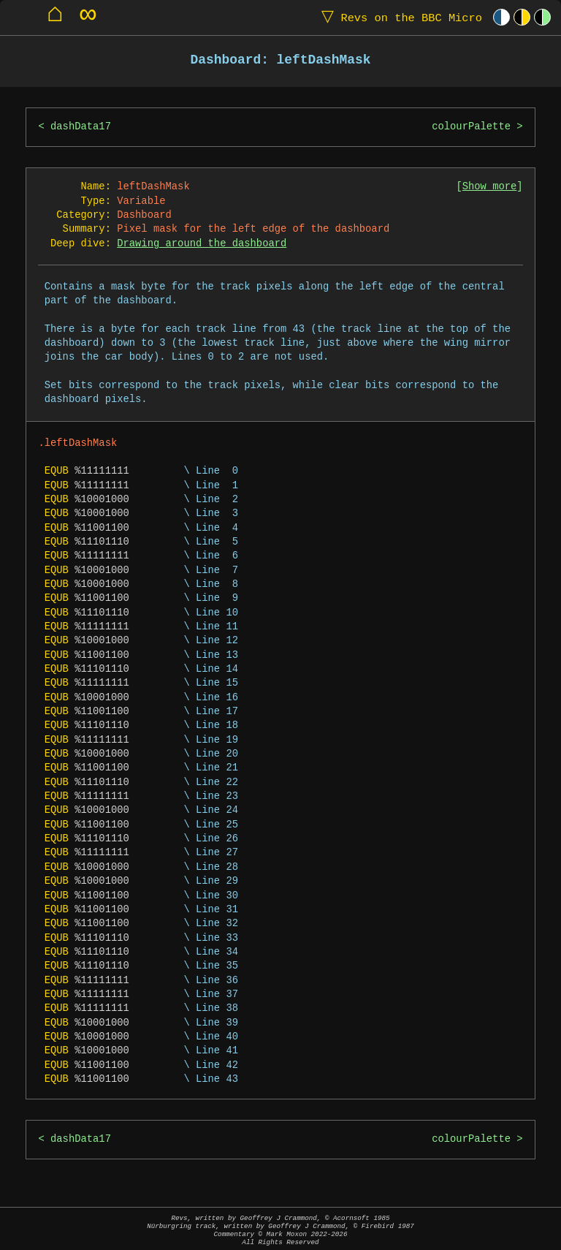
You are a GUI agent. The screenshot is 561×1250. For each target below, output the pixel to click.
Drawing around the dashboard (201, 244)
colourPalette (471, 127)
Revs (398, 17)
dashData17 (80, 127)
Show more (489, 187)
